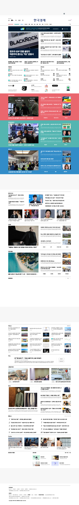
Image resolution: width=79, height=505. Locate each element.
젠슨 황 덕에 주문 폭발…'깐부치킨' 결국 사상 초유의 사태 (55, 419)
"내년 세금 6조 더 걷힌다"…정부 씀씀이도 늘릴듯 (51, 54)
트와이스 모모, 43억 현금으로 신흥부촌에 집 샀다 (51, 165)
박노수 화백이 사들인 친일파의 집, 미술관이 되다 (51, 234)
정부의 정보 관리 (43, 80)
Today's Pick (26, 68)
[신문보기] (9, 20)
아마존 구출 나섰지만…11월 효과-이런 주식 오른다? (51, 125)
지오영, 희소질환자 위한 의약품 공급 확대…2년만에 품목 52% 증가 (14, 334)
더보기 (50, 24)
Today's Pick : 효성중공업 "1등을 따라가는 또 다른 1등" (31, 71)
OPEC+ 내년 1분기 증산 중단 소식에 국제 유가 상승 (15, 71)
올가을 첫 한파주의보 (55, 350)
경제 (29, 24)
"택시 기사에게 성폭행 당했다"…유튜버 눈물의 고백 (47, 220)
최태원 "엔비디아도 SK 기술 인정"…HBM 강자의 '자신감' (51, 40)
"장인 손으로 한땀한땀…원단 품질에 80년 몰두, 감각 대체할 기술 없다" (51, 388)
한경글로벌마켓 (16, 24)
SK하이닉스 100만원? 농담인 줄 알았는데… (54, 203)
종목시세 (55, 144)
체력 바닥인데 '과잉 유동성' (45, 75)
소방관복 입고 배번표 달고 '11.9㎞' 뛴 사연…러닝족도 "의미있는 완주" (36, 340)
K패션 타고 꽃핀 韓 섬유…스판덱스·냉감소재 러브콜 (51, 402)
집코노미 (21, 24)
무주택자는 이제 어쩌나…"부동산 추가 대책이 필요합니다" (63, 448)
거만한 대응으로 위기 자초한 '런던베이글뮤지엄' (61, 76)
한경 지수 (56, 117)
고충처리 (18, 489)
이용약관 (35, 494)
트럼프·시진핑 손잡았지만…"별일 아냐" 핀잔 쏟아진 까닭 (51, 132)
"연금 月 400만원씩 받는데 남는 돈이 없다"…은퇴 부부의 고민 (56, 426)
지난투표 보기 (61, 361)
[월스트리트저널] (16, 20)
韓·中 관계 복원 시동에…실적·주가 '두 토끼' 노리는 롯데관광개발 (15, 81)
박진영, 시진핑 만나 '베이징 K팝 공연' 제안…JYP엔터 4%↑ (51, 112)
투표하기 (61, 358)
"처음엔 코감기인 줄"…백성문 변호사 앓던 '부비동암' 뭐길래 (15, 220)
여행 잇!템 (66, 273)
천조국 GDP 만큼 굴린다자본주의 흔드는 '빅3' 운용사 (21, 53)
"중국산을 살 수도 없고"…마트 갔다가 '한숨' (54, 198)
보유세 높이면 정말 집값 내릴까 (47, 159)
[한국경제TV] (12, 20)
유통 (37, 24)
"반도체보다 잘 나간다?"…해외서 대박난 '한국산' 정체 (22, 429)
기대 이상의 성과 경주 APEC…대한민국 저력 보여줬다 (48, 71)
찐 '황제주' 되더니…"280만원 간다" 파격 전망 (54, 195)
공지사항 (34, 452)
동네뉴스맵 (46, 171)
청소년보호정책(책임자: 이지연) (49, 494)
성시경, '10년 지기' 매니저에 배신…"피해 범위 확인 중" (35, 205)
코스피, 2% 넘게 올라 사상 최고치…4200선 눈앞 (20, 118)
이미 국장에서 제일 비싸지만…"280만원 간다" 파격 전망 (51, 105)
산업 (34, 24)
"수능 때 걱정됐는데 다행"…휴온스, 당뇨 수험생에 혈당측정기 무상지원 (36, 351)
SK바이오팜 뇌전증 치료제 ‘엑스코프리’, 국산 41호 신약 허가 (36, 344)
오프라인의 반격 (13, 382)
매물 (55, 171)
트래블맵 (44, 273)
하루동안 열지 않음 (65, 28)
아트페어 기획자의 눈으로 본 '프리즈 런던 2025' (50, 227)
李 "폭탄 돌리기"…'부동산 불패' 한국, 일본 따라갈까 (27, 358)
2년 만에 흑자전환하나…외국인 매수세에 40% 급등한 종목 (31, 81)
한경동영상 (10, 278)
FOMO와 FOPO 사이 (59, 80)
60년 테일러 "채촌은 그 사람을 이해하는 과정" (50, 395)
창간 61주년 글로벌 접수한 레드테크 (61, 382)
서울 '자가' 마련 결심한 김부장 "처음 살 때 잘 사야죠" (51, 152)
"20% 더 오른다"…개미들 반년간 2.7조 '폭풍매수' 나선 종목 (51, 98)
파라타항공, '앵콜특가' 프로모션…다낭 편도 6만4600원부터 (57, 328)
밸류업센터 (65, 171)
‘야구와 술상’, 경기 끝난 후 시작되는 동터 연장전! (51, 254)
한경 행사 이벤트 (11, 452)
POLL (9, 356)
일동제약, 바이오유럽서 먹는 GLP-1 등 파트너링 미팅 (56, 344)
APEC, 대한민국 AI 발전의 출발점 (61, 70)
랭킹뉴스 (10, 416)
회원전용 (10, 67)
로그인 (69, 20)
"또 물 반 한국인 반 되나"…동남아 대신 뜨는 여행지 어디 (22, 422)
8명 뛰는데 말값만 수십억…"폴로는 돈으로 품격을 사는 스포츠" (51, 409)
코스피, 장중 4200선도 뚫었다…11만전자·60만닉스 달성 (51, 33)
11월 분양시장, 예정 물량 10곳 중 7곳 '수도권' (20, 172)
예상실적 (45, 144)
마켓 (66, 117)
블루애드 (26, 489)
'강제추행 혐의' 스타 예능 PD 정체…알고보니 (54, 206)
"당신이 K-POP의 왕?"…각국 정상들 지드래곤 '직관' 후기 (31, 220)
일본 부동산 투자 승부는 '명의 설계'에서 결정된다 (30, 448)
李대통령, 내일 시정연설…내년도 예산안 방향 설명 (15, 62)
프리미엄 (46, 24)
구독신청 (14, 489)
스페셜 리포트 (11, 367)
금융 (32, 24)
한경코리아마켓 (10, 24)
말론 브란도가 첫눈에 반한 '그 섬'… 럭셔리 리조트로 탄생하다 (23, 274)
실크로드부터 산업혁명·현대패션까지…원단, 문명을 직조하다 (23, 408)
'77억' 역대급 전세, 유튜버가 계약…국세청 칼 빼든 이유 (63, 220)
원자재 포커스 (10, 73)
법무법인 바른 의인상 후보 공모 (36, 328)
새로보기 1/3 (68, 325)
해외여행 (59, 273)
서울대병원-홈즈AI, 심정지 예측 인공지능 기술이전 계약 (57, 334)
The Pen (10, 436)
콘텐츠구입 (16, 494)
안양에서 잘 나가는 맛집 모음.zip (47, 261)
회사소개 (10, 489)
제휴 (13, 494)
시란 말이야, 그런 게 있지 (46, 241)
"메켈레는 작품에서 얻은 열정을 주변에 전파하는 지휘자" (22, 247)
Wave (9, 385)
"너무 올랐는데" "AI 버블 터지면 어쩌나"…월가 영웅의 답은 (51, 138)
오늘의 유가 (10, 68)
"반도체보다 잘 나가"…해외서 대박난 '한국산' (16, 195)
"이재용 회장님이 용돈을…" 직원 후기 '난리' (16, 202)
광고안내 (22, 489)
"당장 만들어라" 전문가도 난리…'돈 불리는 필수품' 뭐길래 (55, 432)
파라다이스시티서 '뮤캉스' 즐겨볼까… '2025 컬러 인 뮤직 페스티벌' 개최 (51, 268)
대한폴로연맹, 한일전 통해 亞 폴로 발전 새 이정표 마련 (14, 344)
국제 (42, 24)
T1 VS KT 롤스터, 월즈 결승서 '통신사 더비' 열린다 (35, 334)
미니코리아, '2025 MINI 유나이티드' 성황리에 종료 (14, 328)
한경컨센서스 (46, 117)
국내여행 (51, 273)
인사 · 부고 (66, 452)
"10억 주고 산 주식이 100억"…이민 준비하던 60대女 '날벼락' (23, 432)
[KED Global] (19, 20)
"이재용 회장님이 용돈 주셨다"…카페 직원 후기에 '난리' (54, 422)
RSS (32, 494)
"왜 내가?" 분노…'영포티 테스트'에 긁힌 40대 (54, 200)
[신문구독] (22, 20)
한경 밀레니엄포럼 (36, 382)
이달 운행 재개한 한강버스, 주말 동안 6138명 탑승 (63, 62)
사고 (70, 452)
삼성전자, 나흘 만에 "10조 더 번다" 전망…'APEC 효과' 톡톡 (51, 47)
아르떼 (9, 224)
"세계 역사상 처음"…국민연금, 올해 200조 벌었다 (21, 419)
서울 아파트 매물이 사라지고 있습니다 (15, 448)
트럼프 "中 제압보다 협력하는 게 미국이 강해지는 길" (31, 62)
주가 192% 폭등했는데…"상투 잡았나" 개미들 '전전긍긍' (55, 429)
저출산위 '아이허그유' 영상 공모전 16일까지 (14, 339)
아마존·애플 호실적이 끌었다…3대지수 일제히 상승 (21, 145)
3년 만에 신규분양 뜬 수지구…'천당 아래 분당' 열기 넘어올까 (31, 76)
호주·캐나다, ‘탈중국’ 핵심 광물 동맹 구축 (15, 76)
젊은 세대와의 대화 (44, 447)
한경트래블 (10, 251)
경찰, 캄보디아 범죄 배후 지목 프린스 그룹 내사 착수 (47, 62)
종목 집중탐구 (26, 78)
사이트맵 (25, 494)
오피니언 (26, 24)
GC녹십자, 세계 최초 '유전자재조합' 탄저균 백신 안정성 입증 (14, 350)
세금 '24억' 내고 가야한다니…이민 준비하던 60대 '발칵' (22, 426)
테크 (40, 24)
